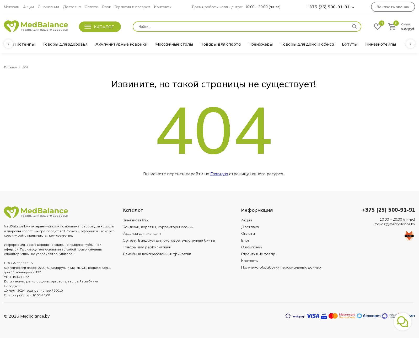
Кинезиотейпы (19, 44)
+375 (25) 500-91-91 (328, 6)
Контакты (162, 6)
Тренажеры (261, 44)
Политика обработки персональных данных (281, 267)
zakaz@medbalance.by (395, 224)
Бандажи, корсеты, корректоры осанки (158, 227)
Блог (106, 6)
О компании (48, 6)
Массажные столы (174, 44)
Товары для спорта (221, 44)
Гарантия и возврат (132, 6)
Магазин (11, 6)
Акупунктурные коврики (121, 44)
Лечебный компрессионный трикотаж (157, 254)
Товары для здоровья (65, 44)
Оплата (91, 6)
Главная (10, 67)
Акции (28, 6)
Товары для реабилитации (147, 247)
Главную (219, 173)
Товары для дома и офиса (307, 44)
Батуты (349, 44)
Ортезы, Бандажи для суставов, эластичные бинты (169, 240)
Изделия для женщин (142, 233)
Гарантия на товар (258, 254)
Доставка (72, 6)
